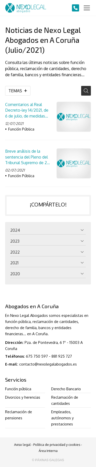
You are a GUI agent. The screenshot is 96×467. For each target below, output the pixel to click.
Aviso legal (22, 445)
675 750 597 (37, 356)
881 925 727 (61, 356)
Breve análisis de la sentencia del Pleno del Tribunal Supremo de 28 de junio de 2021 (27, 157)
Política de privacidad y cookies (56, 445)
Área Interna (48, 451)
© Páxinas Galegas (48, 460)
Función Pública (21, 129)
